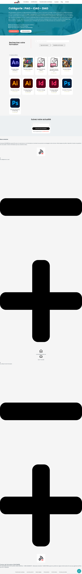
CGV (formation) (54, 572)
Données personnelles (63, 572)
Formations (26, 2)
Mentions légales (38, 572)
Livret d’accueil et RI (30, 572)
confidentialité (45, 131)
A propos (56, 2)
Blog (62, 2)
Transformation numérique (46, 2)
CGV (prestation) (46, 572)
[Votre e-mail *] (41, 124)
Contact (67, 2)
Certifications (34, 2)
